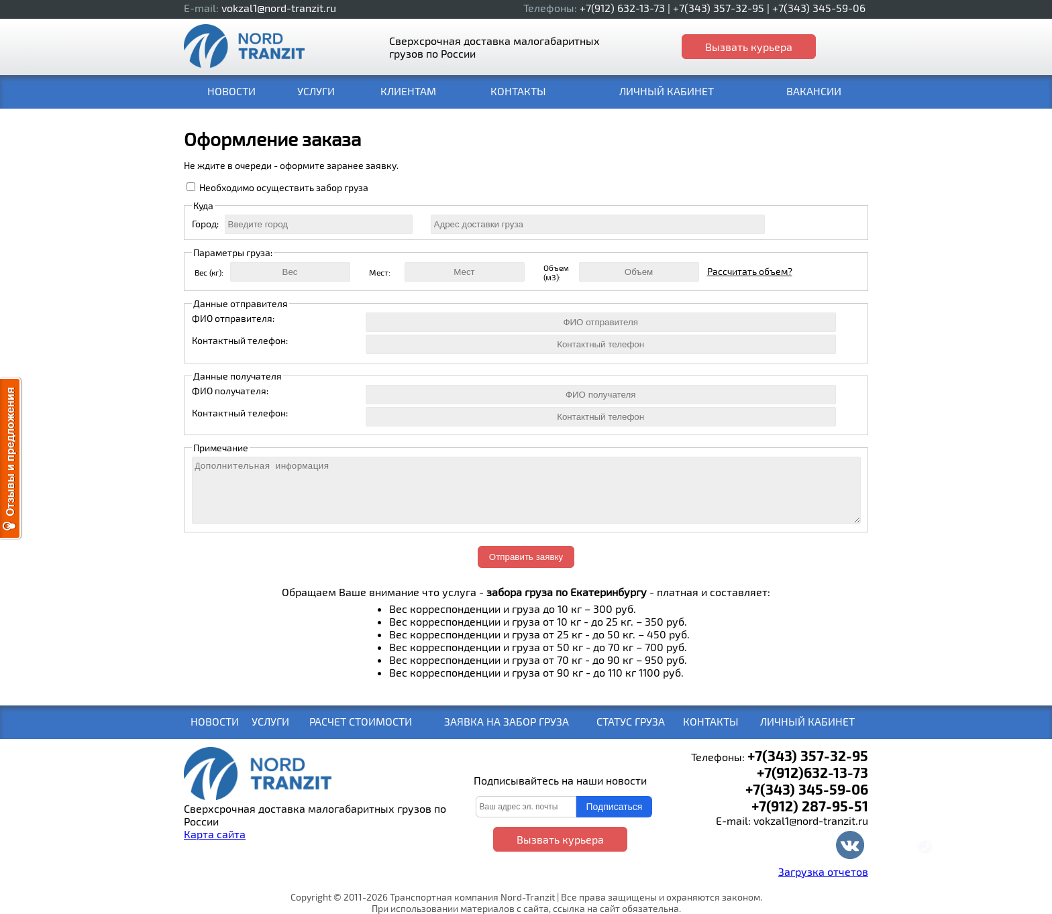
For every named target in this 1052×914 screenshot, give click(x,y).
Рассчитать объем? (749, 271)
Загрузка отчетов (823, 871)
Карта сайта (215, 833)
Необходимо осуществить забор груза (283, 187)
